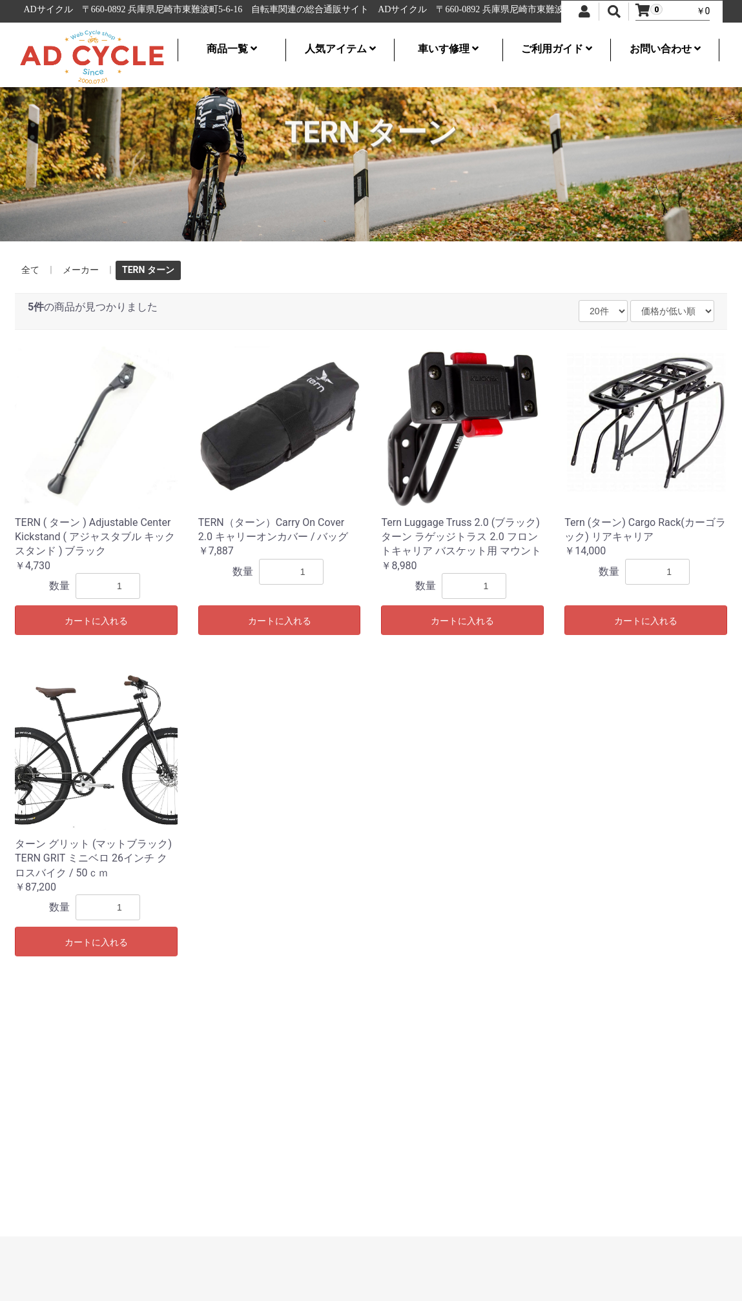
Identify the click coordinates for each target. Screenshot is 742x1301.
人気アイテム (340, 49)
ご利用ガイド (556, 49)
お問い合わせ (665, 49)
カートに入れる (96, 621)
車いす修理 (448, 49)
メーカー (81, 270)
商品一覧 (232, 49)
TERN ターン (148, 270)
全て (30, 270)
